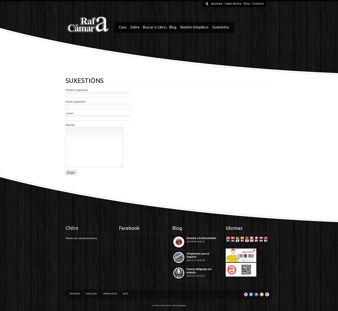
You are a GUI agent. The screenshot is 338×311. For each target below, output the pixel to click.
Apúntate (216, 3)
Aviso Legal (91, 293)
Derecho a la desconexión (201, 238)
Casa (123, 27)
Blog (247, 3)
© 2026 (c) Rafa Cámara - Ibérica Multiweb (169, 305)
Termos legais (110, 293)
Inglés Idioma (233, 3)
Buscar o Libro (154, 27)
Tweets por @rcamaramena (81, 238)
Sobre (134, 27)
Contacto (258, 3)
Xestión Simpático (194, 27)
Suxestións (220, 27)
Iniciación (75, 293)
